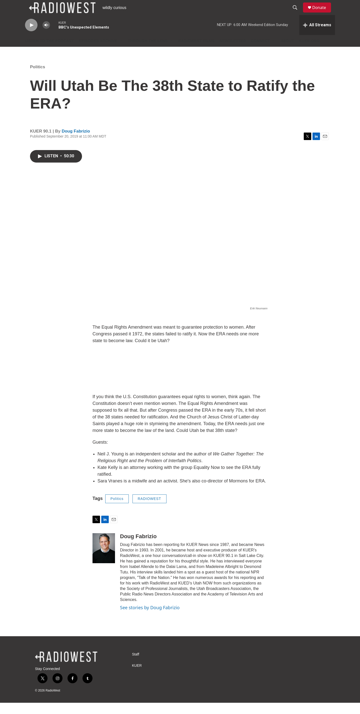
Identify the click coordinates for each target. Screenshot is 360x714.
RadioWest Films (196, 52)
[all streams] (317, 36)
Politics (37, 78)
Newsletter (233, 52)
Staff (135, 665)
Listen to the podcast (49, 52)
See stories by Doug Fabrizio (150, 619)
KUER (137, 677)
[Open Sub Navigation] (121, 52)
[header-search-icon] (297, 13)
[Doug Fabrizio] (103, 559)
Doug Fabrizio (76, 142)
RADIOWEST (149, 510)
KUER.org (309, 52)
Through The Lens (148, 52)
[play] (31, 36)
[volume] (46, 36)
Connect (260, 52)
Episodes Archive (98, 52)
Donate (322, 13)
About (287, 52)
